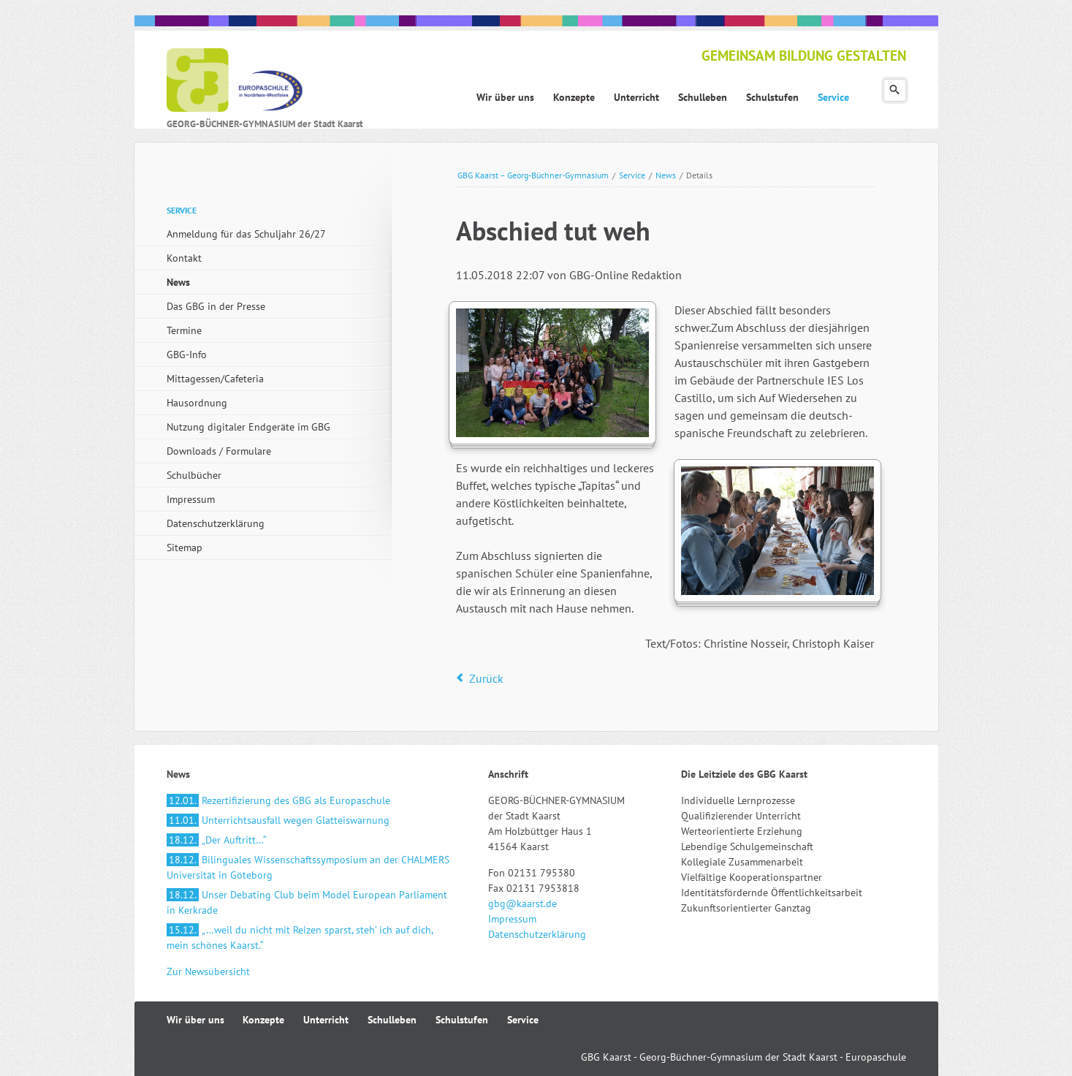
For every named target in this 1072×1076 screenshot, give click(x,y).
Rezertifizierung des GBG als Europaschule (278, 800)
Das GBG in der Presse (216, 306)
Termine (184, 330)
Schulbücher (194, 475)
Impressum (191, 499)
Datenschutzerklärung (216, 523)
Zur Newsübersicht (208, 971)
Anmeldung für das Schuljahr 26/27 (246, 233)
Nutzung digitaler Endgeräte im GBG (248, 426)
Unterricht (326, 1019)
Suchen (894, 90)
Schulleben (392, 1019)
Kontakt (184, 258)
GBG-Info (187, 354)
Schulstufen (462, 1019)
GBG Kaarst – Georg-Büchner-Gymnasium (533, 175)
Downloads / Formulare (219, 451)
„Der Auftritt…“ (217, 839)
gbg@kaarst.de (522, 903)
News (665, 175)
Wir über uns (195, 1019)
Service (632, 175)
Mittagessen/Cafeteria (215, 378)
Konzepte (263, 1019)
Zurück (486, 678)
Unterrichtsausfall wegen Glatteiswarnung (278, 820)
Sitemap (184, 547)
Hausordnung (197, 402)
